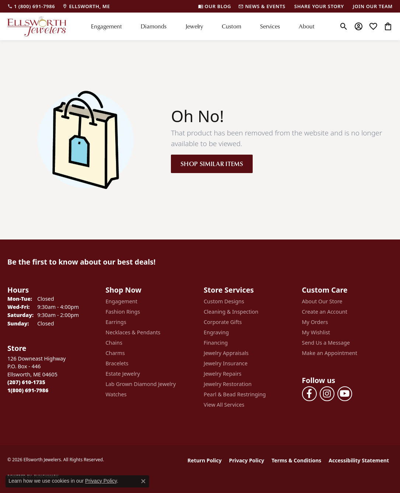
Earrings (116, 321)
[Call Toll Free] (27, 390)
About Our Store (322, 301)
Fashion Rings (123, 311)
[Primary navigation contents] (203, 26)
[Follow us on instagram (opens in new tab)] (327, 393)
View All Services (224, 404)
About (307, 26)
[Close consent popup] (143, 481)
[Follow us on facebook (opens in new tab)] (309, 393)
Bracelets (117, 363)
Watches (116, 394)
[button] (343, 26)
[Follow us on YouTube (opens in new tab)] (344, 393)
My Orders (315, 321)
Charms (115, 352)
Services (270, 26)
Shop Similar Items (211, 163)
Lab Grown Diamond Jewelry (141, 383)
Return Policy (204, 460)
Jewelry (194, 26)
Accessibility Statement (359, 460)
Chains (114, 342)
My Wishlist (316, 332)
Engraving (216, 332)
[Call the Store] (26, 382)
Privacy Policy (246, 460)
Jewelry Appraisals (226, 352)
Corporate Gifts (223, 321)
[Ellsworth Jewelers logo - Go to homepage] (37, 26)
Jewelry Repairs (222, 373)
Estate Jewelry (123, 373)
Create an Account (324, 311)
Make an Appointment (329, 352)
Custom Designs (224, 301)
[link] (31, 6)
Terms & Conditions (296, 460)
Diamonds (153, 26)
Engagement (106, 26)
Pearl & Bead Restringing (235, 394)
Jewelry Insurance (226, 363)
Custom (231, 26)
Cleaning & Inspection (231, 311)
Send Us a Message (326, 342)
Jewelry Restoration (228, 383)
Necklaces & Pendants (133, 332)
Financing (216, 342)
